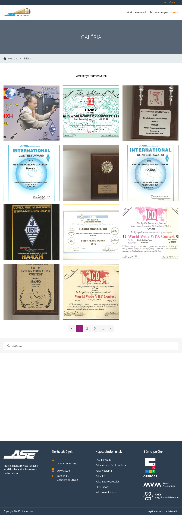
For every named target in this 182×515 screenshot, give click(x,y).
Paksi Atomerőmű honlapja (111, 465)
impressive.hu (29, 511)
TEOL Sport (102, 487)
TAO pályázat (103, 459)
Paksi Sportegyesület (107, 481)
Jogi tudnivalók (155, 511)
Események (161, 12)
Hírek (129, 12)
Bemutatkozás (143, 12)
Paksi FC (100, 476)
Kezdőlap (169, 2)
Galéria (174, 12)
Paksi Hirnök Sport (105, 492)
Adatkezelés (172, 511)
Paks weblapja (103, 470)
